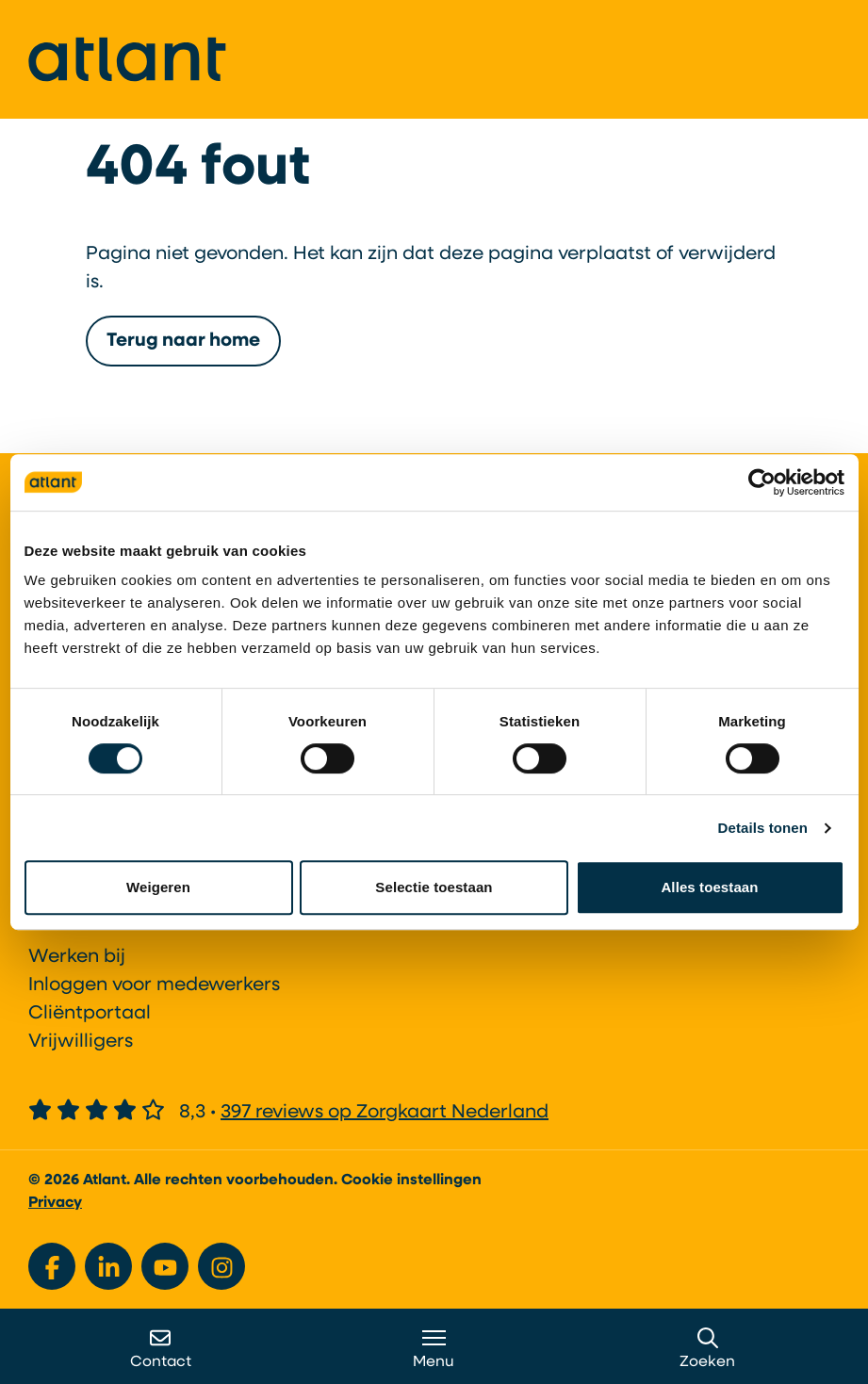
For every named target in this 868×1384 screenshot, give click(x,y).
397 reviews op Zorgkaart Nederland (385, 1112)
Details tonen (763, 828)
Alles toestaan (709, 887)
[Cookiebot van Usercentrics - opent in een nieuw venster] (762, 482)
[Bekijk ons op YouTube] (164, 1266)
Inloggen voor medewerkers (154, 985)
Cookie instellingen (411, 1180)
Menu (433, 1348)
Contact (160, 1348)
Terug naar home (183, 352)
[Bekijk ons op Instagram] (221, 1266)
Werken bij (76, 957)
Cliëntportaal (89, 1013)
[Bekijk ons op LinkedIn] (108, 1266)
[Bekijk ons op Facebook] (51, 1266)
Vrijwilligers (80, 1042)
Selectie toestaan (433, 887)
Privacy (55, 1203)
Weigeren (158, 887)
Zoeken (707, 1348)
